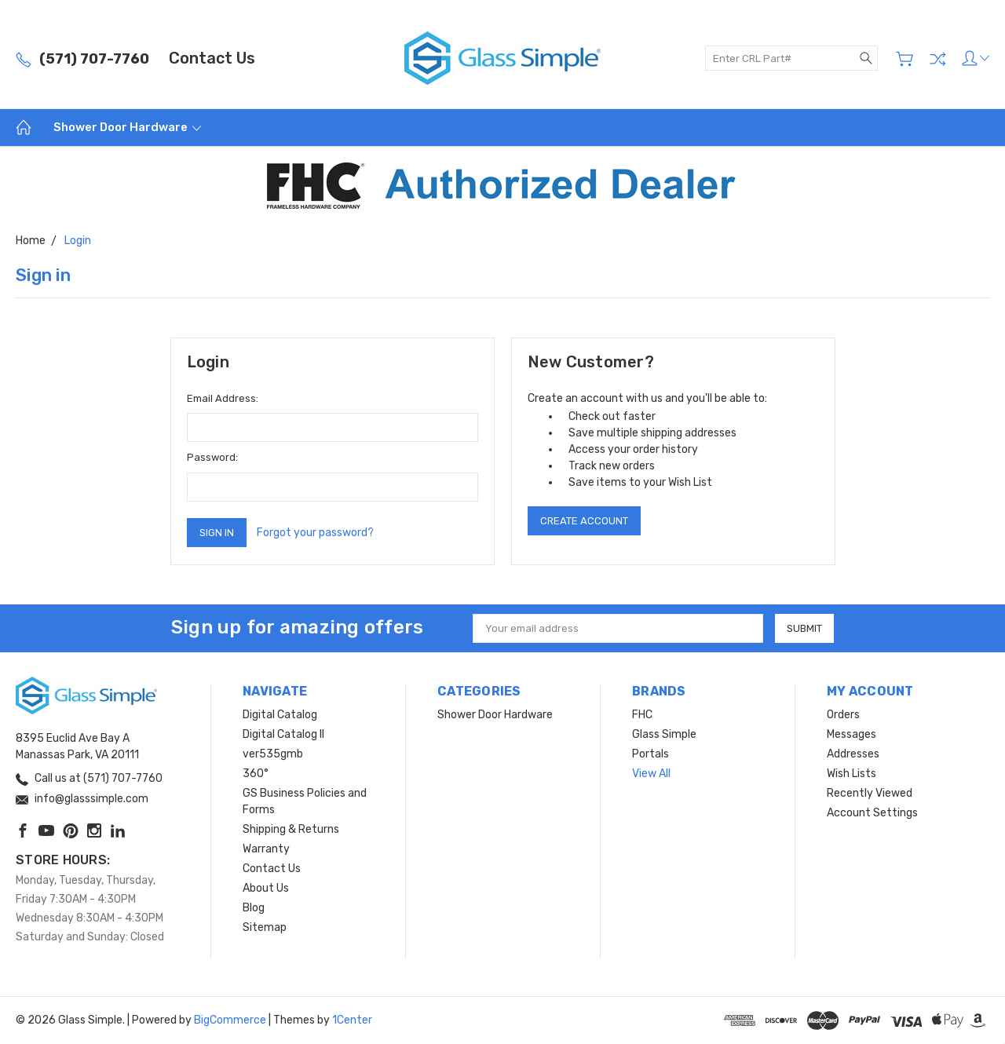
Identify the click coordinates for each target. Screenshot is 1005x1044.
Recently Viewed (869, 793)
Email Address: (222, 398)
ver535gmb (273, 754)
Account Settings (872, 813)
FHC (642, 714)
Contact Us (212, 58)
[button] (503, 185)
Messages (851, 734)
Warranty (266, 849)
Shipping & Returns (291, 829)
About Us (266, 888)
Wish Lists (851, 773)
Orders (843, 714)
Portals (650, 754)
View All (651, 773)
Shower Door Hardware (127, 127)
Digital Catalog (280, 714)
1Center (352, 1020)
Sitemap (265, 927)
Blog (254, 907)
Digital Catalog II (283, 734)
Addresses (853, 754)
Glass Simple (664, 734)
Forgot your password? (315, 532)
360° (256, 773)
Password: (212, 457)
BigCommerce (230, 1020)
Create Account (584, 521)
